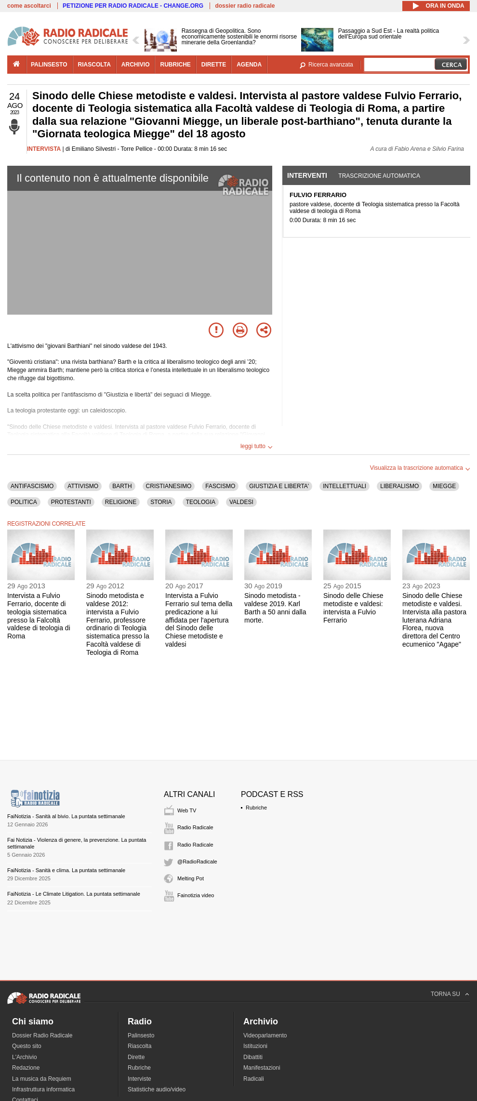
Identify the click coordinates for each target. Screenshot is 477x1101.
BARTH (122, 486)
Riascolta (139, 1046)
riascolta (94, 64)
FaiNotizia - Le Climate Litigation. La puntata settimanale (73, 894)
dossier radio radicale (245, 5)
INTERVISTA (44, 149)
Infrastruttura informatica (43, 1089)
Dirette (136, 1057)
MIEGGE (444, 486)
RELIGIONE (120, 502)
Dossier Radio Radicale (42, 1035)
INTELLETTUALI (344, 486)
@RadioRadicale (197, 861)
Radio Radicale (195, 827)
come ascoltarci (29, 5)
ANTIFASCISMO (32, 486)
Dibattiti (253, 1057)
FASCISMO (220, 486)
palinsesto (49, 64)
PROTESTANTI (71, 502)
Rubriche (256, 807)
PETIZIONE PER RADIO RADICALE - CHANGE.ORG (133, 5)
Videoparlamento (265, 1035)
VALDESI (241, 502)
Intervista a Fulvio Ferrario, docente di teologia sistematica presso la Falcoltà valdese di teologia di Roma (38, 616)
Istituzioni (255, 1046)
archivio (135, 64)
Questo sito (26, 1046)
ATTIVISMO (82, 486)
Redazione (26, 1067)
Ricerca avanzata (330, 64)
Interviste (139, 1078)
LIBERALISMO (399, 486)
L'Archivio (24, 1057)
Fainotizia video (195, 895)
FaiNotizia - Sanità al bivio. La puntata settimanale (66, 816)
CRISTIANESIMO (169, 486)
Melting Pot (190, 878)
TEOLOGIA (200, 502)
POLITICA (24, 502)
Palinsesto (141, 1035)
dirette (213, 64)
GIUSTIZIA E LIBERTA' (279, 486)
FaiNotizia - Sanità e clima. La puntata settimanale (66, 870)
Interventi (307, 175)
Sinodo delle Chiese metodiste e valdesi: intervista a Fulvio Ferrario (353, 607)
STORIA (161, 502)
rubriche (175, 64)
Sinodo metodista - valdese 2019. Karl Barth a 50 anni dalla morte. (275, 607)
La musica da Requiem (41, 1078)
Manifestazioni (261, 1067)
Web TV (186, 810)
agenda (249, 64)
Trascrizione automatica (379, 175)
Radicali (253, 1078)
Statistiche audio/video (157, 1089)
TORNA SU (445, 994)
